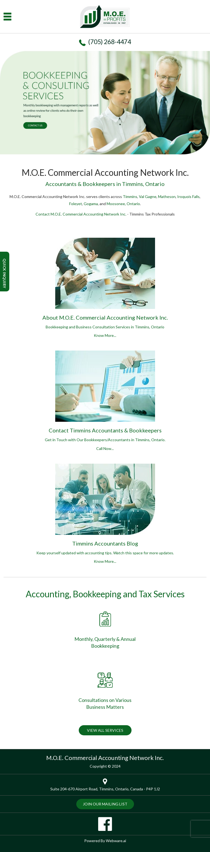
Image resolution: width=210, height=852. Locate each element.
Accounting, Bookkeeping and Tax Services (105, 594)
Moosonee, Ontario (123, 203)
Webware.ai (116, 840)
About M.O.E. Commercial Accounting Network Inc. (105, 317)
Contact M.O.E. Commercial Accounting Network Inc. (81, 214)
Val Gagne (147, 196)
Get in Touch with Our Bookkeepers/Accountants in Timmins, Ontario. (105, 444)
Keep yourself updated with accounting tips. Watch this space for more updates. (105, 557)
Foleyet (75, 203)
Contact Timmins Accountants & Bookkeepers (105, 430)
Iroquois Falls (188, 196)
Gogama (91, 203)
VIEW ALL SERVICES (105, 730)
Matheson (167, 196)
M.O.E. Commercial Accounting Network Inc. (105, 757)
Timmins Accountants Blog (105, 543)
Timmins (130, 196)
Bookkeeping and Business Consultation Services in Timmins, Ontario (105, 332)
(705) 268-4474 (109, 41)
